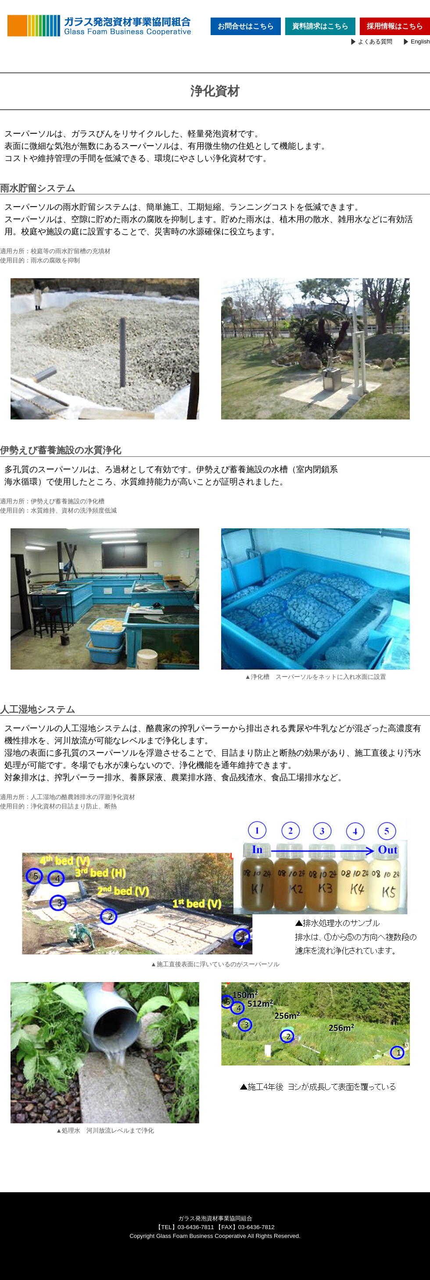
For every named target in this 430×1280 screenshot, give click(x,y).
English (420, 41)
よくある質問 (375, 41)
